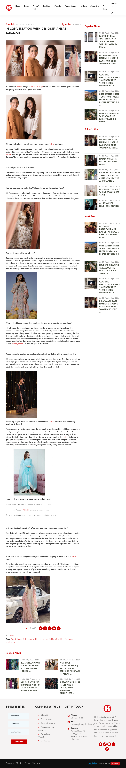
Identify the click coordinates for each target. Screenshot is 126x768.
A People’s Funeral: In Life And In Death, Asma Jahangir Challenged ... (70, 687)
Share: (33, 628)
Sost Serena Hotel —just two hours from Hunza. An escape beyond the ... (109, 99)
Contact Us (44, 741)
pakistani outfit (12, 642)
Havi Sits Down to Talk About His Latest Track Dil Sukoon (109, 118)
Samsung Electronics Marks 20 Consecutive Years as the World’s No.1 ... (109, 80)
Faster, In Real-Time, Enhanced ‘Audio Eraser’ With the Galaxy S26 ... (108, 41)
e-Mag (105, 7)
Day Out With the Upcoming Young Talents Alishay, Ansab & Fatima (30, 686)
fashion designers (40, 639)
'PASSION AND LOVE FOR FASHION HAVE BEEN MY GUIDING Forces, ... (30, 667)
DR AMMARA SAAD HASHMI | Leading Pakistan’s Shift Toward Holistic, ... (108, 60)
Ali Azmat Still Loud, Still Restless (109, 204)
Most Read (90, 216)
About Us (43, 715)
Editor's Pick (36, 7)
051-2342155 (75, 716)
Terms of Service (46, 723)
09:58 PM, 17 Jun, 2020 (25, 24)
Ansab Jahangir (37, 87)
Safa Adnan (77, 24)
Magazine (94, 6)
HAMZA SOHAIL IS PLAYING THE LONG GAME (108, 161)
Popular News (92, 26)
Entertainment (71, 6)
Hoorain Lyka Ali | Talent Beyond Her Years (109, 192)
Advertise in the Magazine (46, 728)
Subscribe (19, 742)
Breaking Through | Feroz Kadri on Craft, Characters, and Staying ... (109, 177)
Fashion (46, 6)
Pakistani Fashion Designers (61, 639)
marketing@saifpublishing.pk (80, 722)
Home (18, 6)
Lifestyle (57, 6)
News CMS (102, 764)
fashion (19, 87)
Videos (84, 6)
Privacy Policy (45, 719)
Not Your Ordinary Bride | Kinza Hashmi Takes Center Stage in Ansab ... (70, 668)
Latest (26, 6)
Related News (13, 653)
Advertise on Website (44, 735)
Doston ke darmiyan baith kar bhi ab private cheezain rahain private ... (109, 231)
